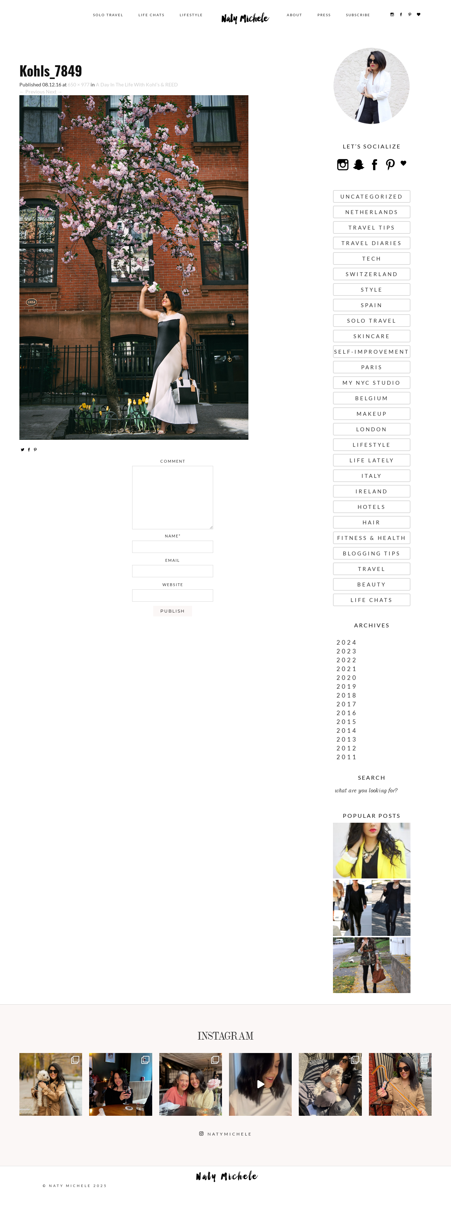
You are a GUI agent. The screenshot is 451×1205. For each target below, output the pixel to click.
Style (372, 289)
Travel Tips (371, 227)
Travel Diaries (371, 243)
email (172, 560)
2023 (347, 651)
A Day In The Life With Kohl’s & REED (137, 84)
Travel (372, 569)
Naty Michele (246, 20)
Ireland (372, 491)
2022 (347, 660)
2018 (347, 695)
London (371, 429)
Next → (54, 92)
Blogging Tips (372, 553)
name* (173, 536)
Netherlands (372, 212)
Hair (372, 522)
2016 (347, 713)
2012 (347, 748)
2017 (347, 704)
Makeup (372, 413)
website (172, 584)
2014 (347, 730)
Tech (372, 258)
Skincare (371, 336)
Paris (372, 367)
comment (172, 461)
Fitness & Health (371, 538)
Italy (372, 476)
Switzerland (372, 274)
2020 (347, 677)
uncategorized (371, 196)
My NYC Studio (371, 382)
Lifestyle (193, 15)
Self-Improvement (371, 351)
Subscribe (359, 15)
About (295, 15)
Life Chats (154, 15)
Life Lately (372, 460)
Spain (372, 305)
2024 (347, 642)
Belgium (372, 398)
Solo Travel (110, 15)
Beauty (371, 584)
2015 (347, 721)
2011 (347, 757)
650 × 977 (78, 84)
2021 (347, 669)
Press (325, 15)
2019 (347, 686)
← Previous (32, 92)
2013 (347, 739)
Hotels (372, 507)
